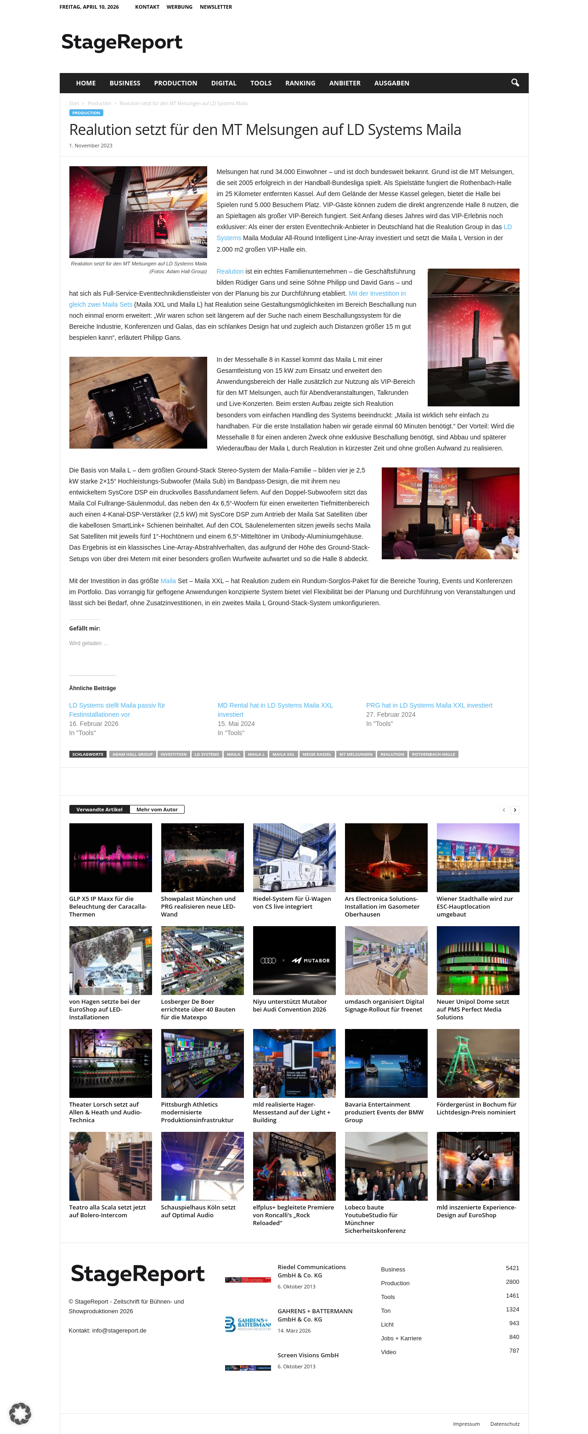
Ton (386, 1310)
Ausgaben (391, 83)
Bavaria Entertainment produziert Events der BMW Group (384, 1112)
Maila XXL (283, 754)
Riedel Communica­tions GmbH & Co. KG (312, 1271)
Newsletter (216, 6)
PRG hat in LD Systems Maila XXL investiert (429, 705)
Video (388, 1352)
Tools (260, 83)
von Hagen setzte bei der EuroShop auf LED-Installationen (105, 1009)
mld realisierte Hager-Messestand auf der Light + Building (292, 1112)
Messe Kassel (317, 754)
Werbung (180, 6)
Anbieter (345, 83)
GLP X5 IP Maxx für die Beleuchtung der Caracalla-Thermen (108, 906)
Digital (224, 83)
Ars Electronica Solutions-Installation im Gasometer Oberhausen (382, 906)
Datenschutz (505, 1423)
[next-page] (515, 810)
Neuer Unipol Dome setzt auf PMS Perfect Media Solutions (473, 1009)
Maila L (256, 754)
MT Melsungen (356, 754)
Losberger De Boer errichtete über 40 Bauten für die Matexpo (198, 1009)
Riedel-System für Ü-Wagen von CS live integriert (292, 902)
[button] (515, 83)
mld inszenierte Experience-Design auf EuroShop (477, 1211)
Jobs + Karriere (401, 1338)
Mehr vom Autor (157, 809)
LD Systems (207, 754)
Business (124, 83)
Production (175, 83)
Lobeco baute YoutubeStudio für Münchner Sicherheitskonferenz (375, 1219)
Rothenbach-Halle (433, 754)
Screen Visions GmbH (308, 1355)
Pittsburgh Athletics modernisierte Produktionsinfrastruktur (197, 1112)
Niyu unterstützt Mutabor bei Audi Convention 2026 (290, 1005)
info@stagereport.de (119, 1330)
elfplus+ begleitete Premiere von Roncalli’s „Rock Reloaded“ (293, 1215)
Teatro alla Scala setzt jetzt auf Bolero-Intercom (107, 1211)
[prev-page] (504, 810)
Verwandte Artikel (100, 809)
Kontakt (147, 6)
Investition (174, 754)
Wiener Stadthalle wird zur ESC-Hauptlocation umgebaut (475, 906)
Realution (230, 271)
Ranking (300, 83)
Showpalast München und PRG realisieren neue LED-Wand (198, 906)
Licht (387, 1324)
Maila (168, 581)
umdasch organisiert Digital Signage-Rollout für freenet (384, 1005)
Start (74, 103)
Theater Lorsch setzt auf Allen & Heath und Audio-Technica (105, 1112)
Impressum (466, 1423)
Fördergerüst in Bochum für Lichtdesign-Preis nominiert (477, 1108)
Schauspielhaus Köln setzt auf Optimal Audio (198, 1211)
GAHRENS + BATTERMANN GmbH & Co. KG (315, 1315)
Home (86, 83)
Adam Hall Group (133, 754)
